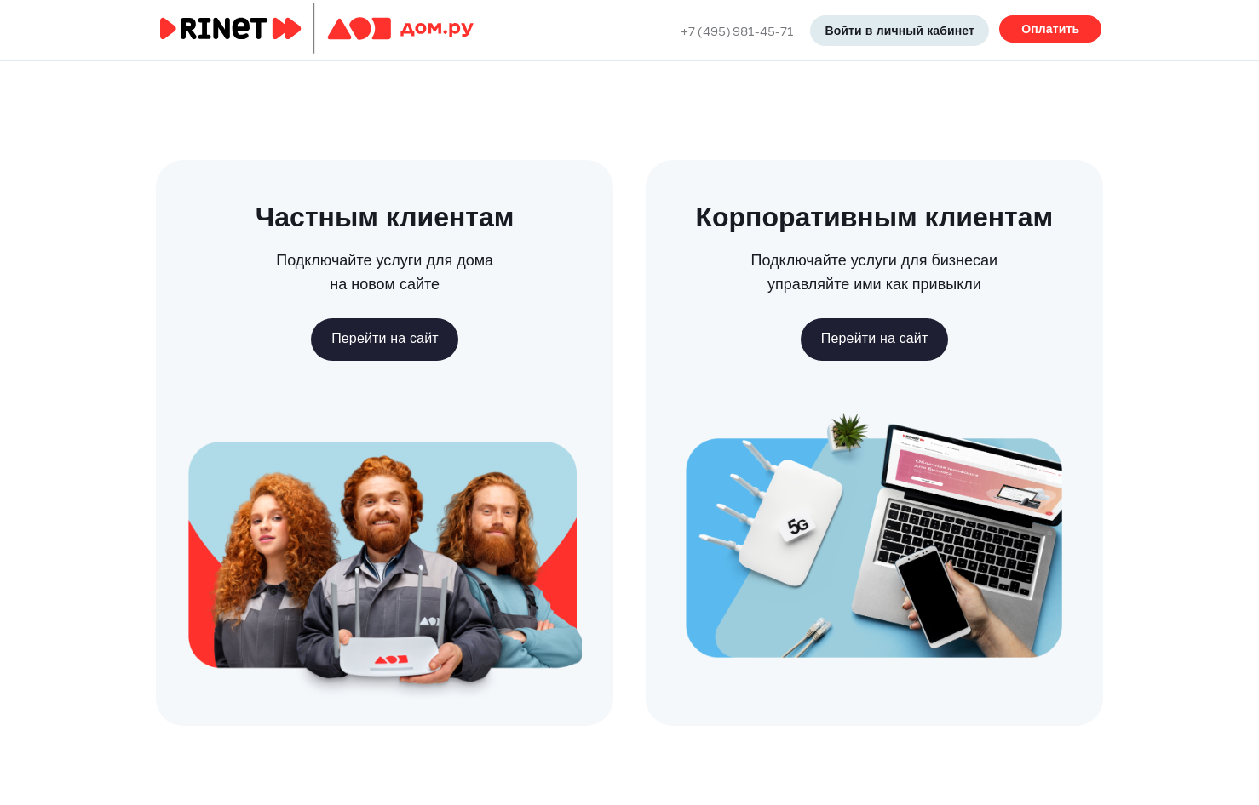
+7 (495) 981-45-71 (737, 30)
